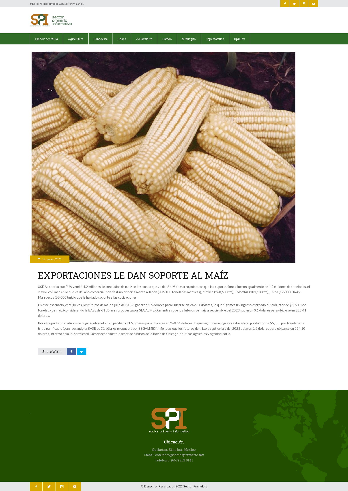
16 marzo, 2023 (51, 259)
